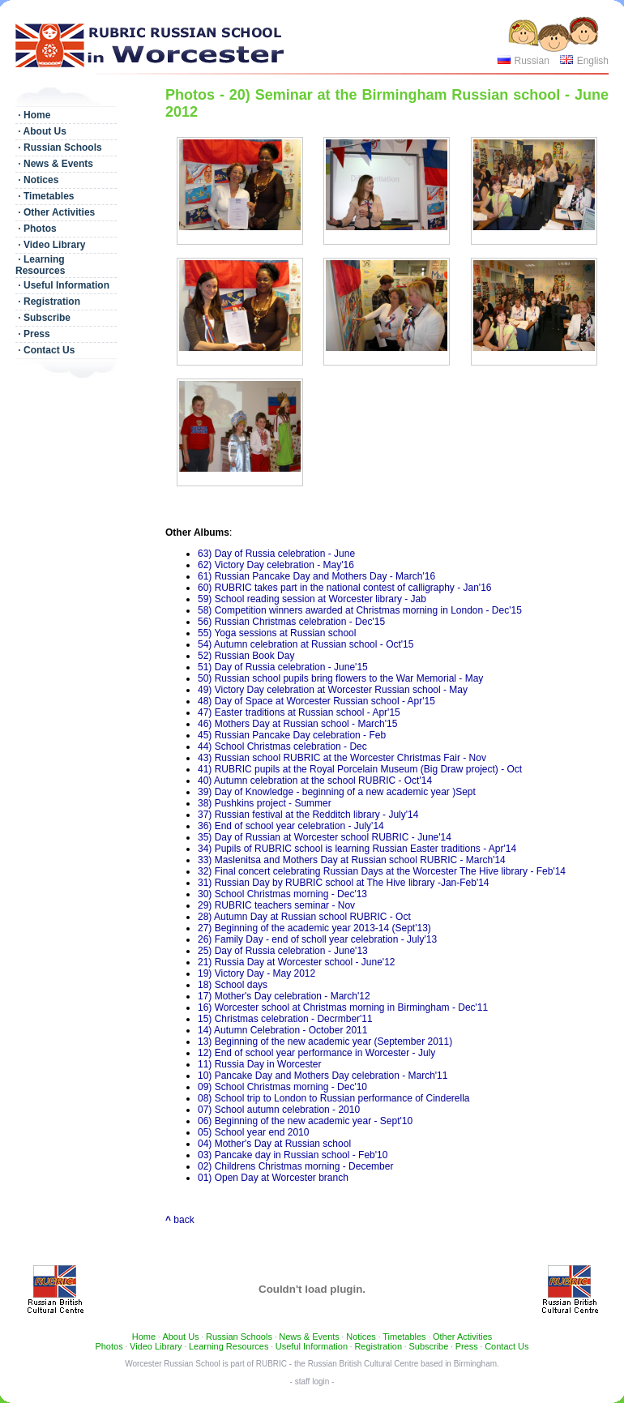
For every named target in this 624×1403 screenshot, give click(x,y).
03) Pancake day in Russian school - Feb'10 (292, 1155)
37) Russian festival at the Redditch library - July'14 (308, 814)
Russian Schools (239, 1336)
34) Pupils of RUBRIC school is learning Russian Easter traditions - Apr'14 (357, 848)
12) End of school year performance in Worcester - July (316, 1053)
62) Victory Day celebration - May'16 (276, 565)
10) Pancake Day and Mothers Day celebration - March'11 (322, 1075)
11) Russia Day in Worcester (260, 1064)
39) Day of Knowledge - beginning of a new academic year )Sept (337, 792)
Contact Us (506, 1346)
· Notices (36, 180)
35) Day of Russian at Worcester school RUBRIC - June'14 (324, 837)
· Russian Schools (58, 147)
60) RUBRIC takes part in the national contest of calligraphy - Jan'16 (344, 587)
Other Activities (462, 1336)
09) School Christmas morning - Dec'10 (282, 1087)
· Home (32, 115)
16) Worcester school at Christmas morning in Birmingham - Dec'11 (343, 1007)
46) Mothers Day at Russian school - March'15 (297, 723)
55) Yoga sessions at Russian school (277, 633)
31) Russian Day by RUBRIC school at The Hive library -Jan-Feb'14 (343, 882)
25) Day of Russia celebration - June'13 (283, 950)
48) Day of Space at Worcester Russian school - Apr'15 (316, 701)
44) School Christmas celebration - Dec (282, 746)
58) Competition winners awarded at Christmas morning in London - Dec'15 (360, 610)
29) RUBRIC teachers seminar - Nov (276, 905)
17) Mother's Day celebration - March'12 (284, 996)
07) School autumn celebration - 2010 (279, 1109)
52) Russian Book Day (246, 655)
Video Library (156, 1346)
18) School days (232, 984)
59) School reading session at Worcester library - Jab (312, 599)
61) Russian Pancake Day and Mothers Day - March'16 (316, 576)
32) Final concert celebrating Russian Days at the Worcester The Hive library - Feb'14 (382, 871)
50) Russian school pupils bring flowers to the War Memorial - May (340, 678)
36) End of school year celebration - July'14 (291, 826)
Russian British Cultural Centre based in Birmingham (402, 1363)
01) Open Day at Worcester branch (273, 1177)
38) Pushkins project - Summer (264, 803)
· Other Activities (55, 212)
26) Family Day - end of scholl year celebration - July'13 (317, 939)
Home (144, 1336)
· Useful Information (62, 285)
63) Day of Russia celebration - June (276, 553)
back (179, 1219)
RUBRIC (271, 1363)
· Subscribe (43, 317)
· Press (32, 334)
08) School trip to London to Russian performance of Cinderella (334, 1098)
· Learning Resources (40, 265)
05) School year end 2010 (253, 1132)
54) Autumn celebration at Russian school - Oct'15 (305, 644)
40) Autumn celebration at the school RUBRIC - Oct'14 (315, 780)
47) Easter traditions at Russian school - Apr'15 (299, 712)
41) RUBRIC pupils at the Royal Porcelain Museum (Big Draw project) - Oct (360, 769)
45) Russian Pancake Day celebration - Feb (292, 735)
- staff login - (312, 1381)
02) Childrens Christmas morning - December (295, 1166)
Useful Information (312, 1346)
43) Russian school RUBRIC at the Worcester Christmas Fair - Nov (342, 758)
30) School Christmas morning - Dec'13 (282, 894)
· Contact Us (45, 350)
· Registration (47, 301)
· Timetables (44, 196)
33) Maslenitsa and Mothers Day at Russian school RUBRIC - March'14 (352, 860)
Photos (108, 1346)
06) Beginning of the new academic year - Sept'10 (305, 1121)
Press (466, 1346)
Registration (378, 1346)
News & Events (309, 1336)
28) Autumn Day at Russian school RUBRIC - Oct (304, 916)
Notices (361, 1336)
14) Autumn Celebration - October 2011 (282, 1030)
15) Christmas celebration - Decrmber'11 (285, 1018)
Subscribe (428, 1346)
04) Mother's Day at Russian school (274, 1143)
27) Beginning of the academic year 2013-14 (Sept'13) (314, 928)
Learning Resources (228, 1346)
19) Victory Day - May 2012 (256, 973)
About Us (180, 1336)
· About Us (40, 131)
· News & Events (54, 163)
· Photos (36, 228)
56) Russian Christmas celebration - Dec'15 (291, 621)
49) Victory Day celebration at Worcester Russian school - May (333, 689)
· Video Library (50, 244)
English (593, 60)
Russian (531, 60)
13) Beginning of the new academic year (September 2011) (325, 1041)
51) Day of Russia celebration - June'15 (283, 667)
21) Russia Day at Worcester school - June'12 (296, 962)
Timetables (404, 1336)
